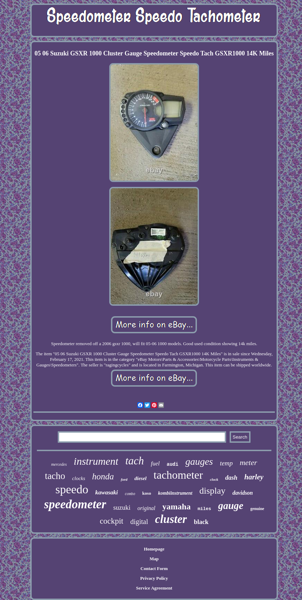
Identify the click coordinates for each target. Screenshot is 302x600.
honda (103, 476)
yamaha (176, 506)
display (212, 491)
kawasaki (106, 492)
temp (226, 463)
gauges (199, 461)
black (201, 521)
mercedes (59, 464)
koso (146, 493)
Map (154, 558)
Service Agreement (154, 588)
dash (231, 477)
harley (253, 477)
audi (172, 464)
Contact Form (154, 568)
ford (124, 479)
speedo (71, 489)
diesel (140, 478)
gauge (231, 505)
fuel (155, 463)
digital (139, 521)
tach (134, 461)
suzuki (121, 507)
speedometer (75, 504)
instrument (96, 461)
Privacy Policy (154, 578)
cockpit (112, 521)
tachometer (178, 475)
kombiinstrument (175, 493)
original (146, 508)
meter (248, 462)
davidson (242, 493)
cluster (171, 519)
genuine (257, 508)
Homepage (154, 549)
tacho (55, 476)
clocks (78, 478)
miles (204, 508)
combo (130, 494)
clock (214, 479)
